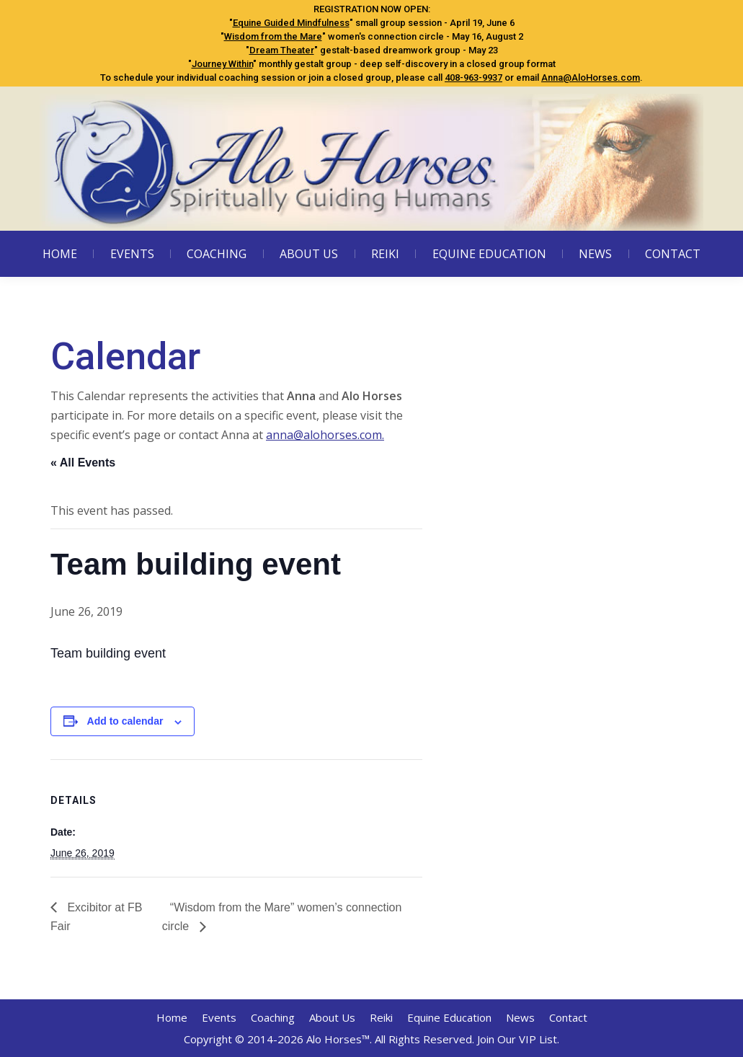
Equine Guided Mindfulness (291, 22)
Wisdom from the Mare (273, 36)
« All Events (82, 462)
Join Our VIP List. (518, 1039)
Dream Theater (281, 50)
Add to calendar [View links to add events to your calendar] (125, 721)
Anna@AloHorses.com (590, 77)
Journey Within (222, 63)
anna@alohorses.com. (325, 435)
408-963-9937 (473, 77)
